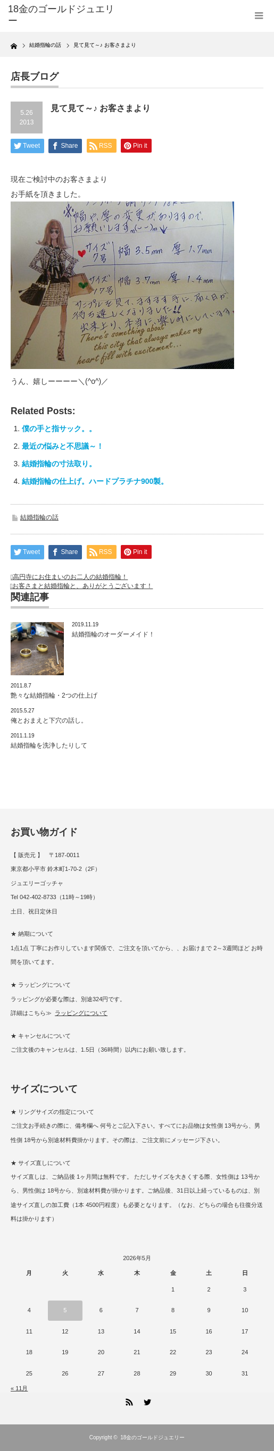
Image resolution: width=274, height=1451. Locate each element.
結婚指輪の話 (39, 517)
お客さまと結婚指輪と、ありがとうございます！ (82, 586)
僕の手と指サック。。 (59, 428)
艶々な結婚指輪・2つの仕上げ (54, 695)
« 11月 (19, 1388)
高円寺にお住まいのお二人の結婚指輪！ (70, 577)
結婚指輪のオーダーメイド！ (113, 634)
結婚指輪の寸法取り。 (59, 463)
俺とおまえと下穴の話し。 (49, 720)
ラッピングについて (81, 1013)
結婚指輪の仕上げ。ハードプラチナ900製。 (95, 481)
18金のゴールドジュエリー (61, 15)
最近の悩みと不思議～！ (63, 446)
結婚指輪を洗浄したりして (49, 745)
